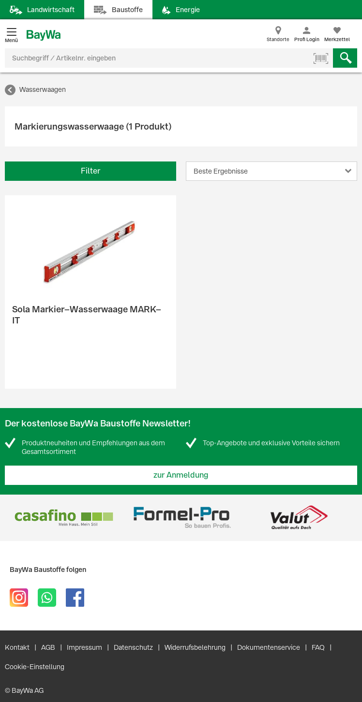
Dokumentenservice (268, 647)
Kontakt (17, 647)
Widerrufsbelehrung (195, 647)
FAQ (318, 647)
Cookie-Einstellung (34, 666)
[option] (63, 517)
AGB (48, 647)
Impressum (84, 647)
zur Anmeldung (181, 475)
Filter (90, 171)
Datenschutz (133, 647)
